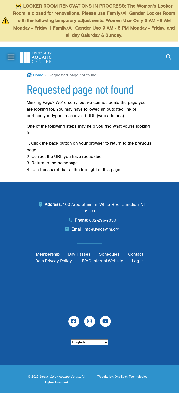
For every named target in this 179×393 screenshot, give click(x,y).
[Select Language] (89, 342)
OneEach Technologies (131, 376)
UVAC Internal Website (101, 260)
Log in (138, 260)
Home (38, 75)
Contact (135, 254)
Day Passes (79, 254)
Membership (48, 254)
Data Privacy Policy (53, 260)
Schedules (109, 254)
